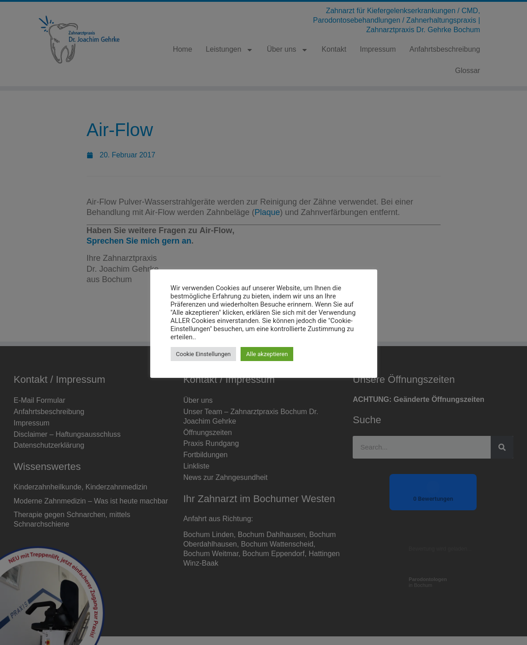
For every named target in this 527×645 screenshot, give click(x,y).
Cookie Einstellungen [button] (203, 354)
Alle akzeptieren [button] (267, 354)
